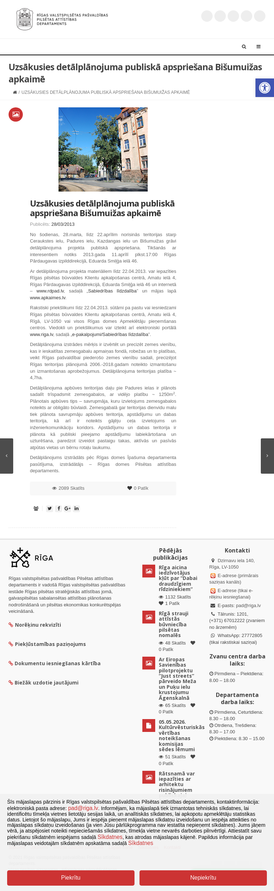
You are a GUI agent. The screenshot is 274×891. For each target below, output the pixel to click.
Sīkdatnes (110, 837)
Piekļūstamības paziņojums (47, 644)
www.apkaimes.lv (47, 297)
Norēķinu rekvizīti (35, 624)
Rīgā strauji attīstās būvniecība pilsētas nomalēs (173, 624)
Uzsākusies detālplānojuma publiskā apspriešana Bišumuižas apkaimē (102, 207)
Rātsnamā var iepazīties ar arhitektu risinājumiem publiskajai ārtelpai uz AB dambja (177, 790)
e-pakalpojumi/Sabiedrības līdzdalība (110, 334)
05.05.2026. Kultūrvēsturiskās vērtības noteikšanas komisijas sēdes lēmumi (182, 735)
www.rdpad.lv (50, 291)
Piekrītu (70, 878)
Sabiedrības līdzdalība (112, 291)
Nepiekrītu (203, 878)
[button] (264, 87)
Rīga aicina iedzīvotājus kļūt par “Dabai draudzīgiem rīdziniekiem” (178, 578)
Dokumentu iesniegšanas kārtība (58, 663)
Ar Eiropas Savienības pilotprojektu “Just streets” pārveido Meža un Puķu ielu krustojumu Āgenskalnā (177, 678)
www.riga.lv (41, 334)
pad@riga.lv (248, 605)
